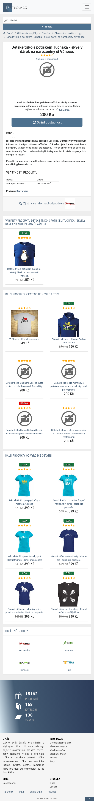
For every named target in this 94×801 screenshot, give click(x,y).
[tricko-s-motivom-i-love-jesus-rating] (24, 308)
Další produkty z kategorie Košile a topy (32, 294)
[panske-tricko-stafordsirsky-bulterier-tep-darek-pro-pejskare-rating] (69, 525)
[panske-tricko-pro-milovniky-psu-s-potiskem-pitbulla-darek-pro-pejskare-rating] (24, 578)
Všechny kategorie (58, 746)
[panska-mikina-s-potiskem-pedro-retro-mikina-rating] (69, 308)
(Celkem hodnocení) (47, 59)
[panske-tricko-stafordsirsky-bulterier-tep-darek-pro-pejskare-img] (69, 540)
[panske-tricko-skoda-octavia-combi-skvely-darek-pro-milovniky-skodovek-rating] (24, 408)
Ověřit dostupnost (47, 122)
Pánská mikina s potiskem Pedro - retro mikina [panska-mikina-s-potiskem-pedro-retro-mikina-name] (69, 341)
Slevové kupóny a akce (60, 743)
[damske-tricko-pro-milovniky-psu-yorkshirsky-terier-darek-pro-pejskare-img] (69, 484)
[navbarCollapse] (86, 7)
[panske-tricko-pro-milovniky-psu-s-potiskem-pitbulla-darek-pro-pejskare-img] (24, 593)
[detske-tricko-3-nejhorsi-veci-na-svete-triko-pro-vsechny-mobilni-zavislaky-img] (24, 371)
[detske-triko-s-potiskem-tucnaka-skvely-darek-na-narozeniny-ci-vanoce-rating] (24, 238)
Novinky (53, 757)
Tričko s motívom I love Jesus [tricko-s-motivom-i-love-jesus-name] (24, 339)
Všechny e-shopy (58, 754)
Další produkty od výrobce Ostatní (28, 455)
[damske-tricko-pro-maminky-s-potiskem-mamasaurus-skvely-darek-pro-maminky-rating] (69, 361)
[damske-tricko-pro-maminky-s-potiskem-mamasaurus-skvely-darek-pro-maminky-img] (69, 371)
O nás (52, 783)
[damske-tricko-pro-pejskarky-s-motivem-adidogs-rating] (24, 469)
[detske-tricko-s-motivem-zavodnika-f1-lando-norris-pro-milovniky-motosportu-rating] (69, 408)
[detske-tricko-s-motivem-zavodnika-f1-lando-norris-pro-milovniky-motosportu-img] (69, 418)
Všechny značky (57, 750)
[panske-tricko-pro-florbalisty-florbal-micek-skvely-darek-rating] (69, 578)
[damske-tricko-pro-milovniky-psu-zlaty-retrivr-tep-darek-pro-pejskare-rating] (24, 525)
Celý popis (64, 109)
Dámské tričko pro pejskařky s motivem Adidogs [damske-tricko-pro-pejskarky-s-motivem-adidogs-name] (24, 502)
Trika (21, 791)
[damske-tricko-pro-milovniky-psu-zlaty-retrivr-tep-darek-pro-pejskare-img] (24, 540)
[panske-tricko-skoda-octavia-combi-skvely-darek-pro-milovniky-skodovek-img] (24, 418)
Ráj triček (8, 791)
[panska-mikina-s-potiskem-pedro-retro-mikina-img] (69, 323)
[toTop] (89, 799)
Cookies (53, 787)
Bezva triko (22, 191)
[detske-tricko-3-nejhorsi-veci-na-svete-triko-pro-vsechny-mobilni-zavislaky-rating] (24, 361)
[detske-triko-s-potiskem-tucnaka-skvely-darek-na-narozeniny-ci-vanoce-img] (24, 253)
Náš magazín (9, 783)
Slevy (52, 761)
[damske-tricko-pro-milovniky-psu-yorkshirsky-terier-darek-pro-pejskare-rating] (69, 469)
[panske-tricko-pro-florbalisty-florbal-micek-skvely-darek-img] (69, 593)
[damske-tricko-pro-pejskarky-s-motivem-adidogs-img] (24, 484)
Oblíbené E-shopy (16, 631)
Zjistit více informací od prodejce (47, 203)
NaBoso (52, 791)
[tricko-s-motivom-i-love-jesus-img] (24, 323)
